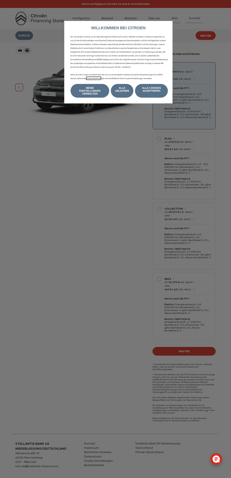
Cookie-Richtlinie (93, 78)
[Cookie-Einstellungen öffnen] (216, 459)
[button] (90, 91)
